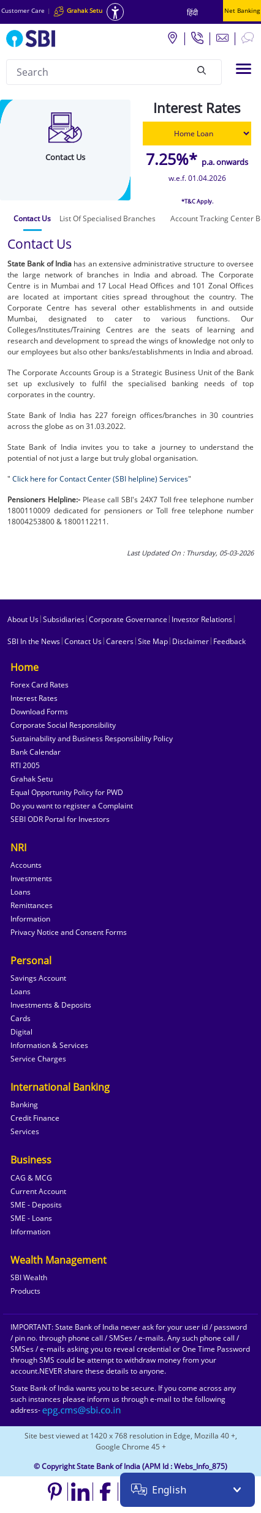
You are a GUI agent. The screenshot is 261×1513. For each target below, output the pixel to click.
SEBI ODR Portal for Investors (60, 819)
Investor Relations (202, 619)
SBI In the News (33, 641)
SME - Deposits (36, 1205)
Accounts (26, 865)
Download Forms (39, 711)
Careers (120, 641)
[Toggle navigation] (243, 68)
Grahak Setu (31, 779)
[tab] (32, 218)
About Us (23, 619)
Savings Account (38, 978)
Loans (20, 892)
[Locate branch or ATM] (172, 37)
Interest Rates (34, 698)
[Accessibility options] (115, 12)
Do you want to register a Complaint (71, 805)
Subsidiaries (64, 619)
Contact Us (83, 641)
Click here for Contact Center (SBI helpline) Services (99, 479)
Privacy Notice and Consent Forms (68, 932)
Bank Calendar (35, 752)
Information (30, 919)
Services (24, 1131)
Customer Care (23, 10)
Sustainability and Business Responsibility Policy (91, 738)
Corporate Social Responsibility (63, 725)
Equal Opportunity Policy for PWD (66, 792)
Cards (20, 1018)
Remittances (31, 905)
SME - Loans (31, 1218)
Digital (21, 1032)
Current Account (38, 1191)
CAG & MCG (31, 1178)
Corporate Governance (128, 619)
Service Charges (38, 1058)
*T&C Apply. (197, 201)
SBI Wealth (28, 1277)
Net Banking (242, 10)
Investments (31, 878)
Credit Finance (34, 1118)
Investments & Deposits (50, 1005)
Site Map (153, 641)
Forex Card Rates (39, 685)
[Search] (201, 70)
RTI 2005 (25, 765)
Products (25, 1291)
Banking (24, 1104)
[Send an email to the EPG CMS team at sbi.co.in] (82, 1410)
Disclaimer (190, 641)
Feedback (229, 641)
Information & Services (49, 1045)
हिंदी (192, 12)
